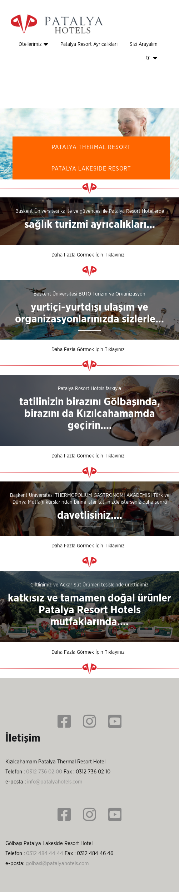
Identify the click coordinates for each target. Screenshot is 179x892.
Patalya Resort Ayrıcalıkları (89, 44)
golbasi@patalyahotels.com (57, 863)
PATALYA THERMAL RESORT (91, 147)
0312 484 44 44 (44, 853)
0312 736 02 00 (44, 771)
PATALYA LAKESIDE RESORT (91, 169)
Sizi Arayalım (144, 44)
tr (152, 58)
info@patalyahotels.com (54, 782)
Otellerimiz (33, 44)
